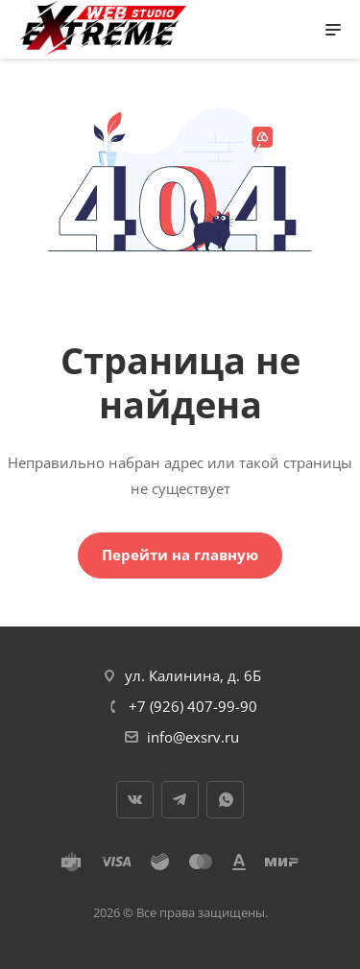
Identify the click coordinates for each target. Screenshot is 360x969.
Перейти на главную (180, 554)
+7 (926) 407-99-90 (193, 706)
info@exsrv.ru (193, 736)
